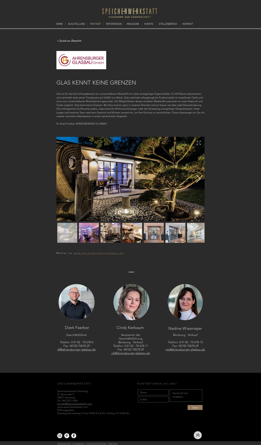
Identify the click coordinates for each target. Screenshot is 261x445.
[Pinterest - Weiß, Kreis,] (66, 435)
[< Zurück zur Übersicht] (68, 40)
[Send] (195, 407)
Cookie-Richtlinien (96, 443)
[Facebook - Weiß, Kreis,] (73, 435)
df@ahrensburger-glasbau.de (76, 349)
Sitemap (113, 443)
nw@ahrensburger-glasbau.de (185, 349)
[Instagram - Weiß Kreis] (59, 435)
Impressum (78, 443)
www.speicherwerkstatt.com (72, 406)
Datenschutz (64, 443)
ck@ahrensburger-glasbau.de (130, 353)
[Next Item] (198, 179)
